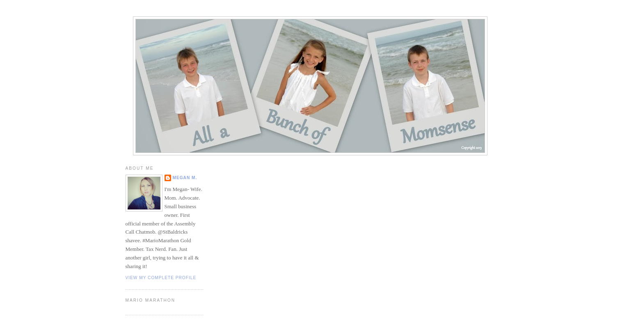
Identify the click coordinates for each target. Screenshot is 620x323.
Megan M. (185, 177)
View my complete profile (161, 277)
